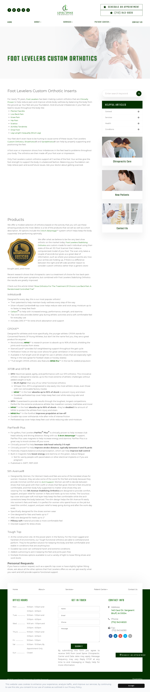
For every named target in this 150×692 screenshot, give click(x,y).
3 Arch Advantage (67, 435)
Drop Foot (15, 130)
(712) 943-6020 (123, 13)
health (108, 124)
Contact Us (137, 22)
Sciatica (14, 123)
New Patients (122, 196)
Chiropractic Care (122, 162)
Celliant (14, 311)
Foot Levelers (32, 99)
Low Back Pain (17, 114)
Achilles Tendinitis (19, 127)
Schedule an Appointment (123, 7)
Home (10, 22)
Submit (79, 646)
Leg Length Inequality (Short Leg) (26, 133)
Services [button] (68, 22)
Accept (131, 686)
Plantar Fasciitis (18, 111)
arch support (48, 482)
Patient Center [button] (102, 22)
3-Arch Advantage (48, 231)
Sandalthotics (48, 142)
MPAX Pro (55, 361)
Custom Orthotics (16, 142)
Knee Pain (15, 117)
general (108, 112)
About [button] (37, 22)
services (109, 118)
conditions (110, 130)
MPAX (27, 342)
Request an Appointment (133, 655)
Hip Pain (15, 120)
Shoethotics (30, 142)
